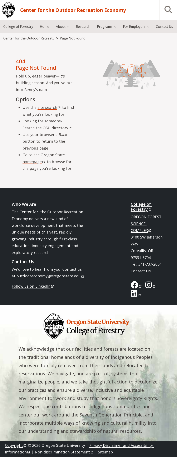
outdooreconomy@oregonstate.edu (50, 275)
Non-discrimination (64, 451)
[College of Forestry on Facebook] (136, 286)
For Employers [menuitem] (134, 26)
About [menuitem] (60, 26)
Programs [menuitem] (105, 26)
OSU (57, 127)
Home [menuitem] (44, 26)
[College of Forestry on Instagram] (150, 286)
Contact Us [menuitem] (164, 26)
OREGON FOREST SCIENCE (146, 223)
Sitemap (105, 451)
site (49, 107)
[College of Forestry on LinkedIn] (136, 294)
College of (141, 206)
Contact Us (141, 270)
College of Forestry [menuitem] (18, 26)
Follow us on (33, 286)
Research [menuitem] (83, 26)
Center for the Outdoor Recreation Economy (73, 10)
